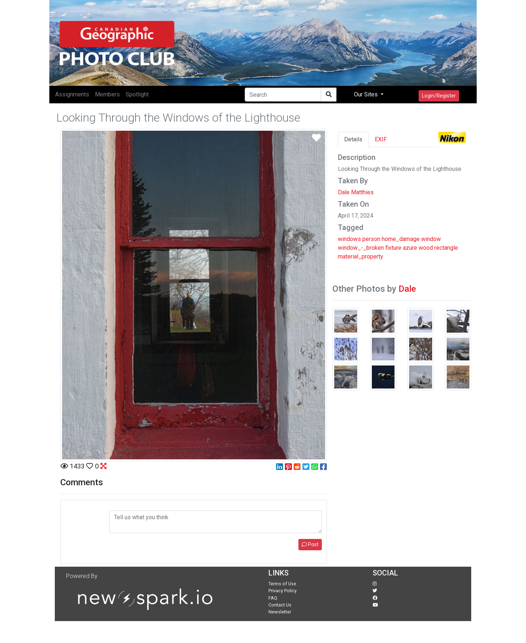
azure (410, 247)
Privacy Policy (282, 590)
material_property (360, 256)
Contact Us (279, 605)
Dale (407, 289)
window (431, 239)
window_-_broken (361, 247)
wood (426, 247)
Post (310, 544)
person (371, 239)
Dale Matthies (356, 192)
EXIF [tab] (381, 139)
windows (349, 239)
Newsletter (279, 612)
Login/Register (439, 96)
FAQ (272, 598)
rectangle (446, 247)
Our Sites (366, 94)
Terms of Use (282, 583)
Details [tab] (353, 139)
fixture (393, 247)
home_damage (401, 239)
